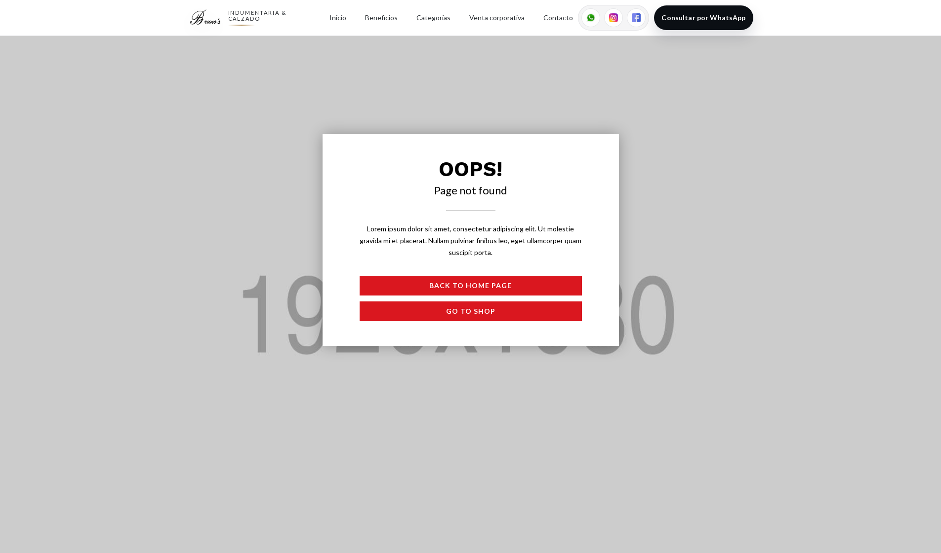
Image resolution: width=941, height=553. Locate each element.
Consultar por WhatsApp (703, 17)
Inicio (337, 17)
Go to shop (470, 311)
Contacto (558, 17)
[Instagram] (613, 17)
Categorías (433, 17)
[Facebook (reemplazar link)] (636, 17)
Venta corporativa (497, 17)
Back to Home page (470, 285)
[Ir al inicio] (205, 17)
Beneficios (381, 17)
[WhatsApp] (590, 17)
